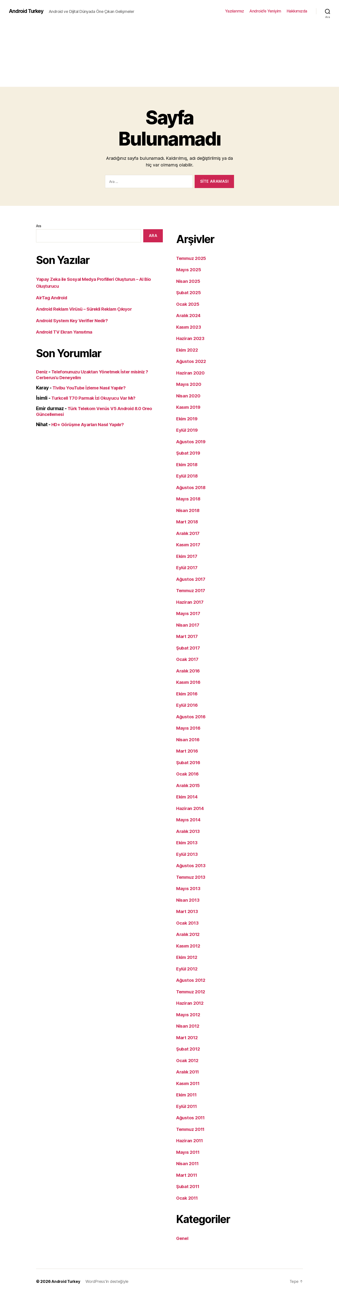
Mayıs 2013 (189, 888)
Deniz (42, 372)
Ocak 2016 (188, 774)
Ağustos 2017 (191, 579)
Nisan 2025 (188, 281)
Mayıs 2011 (188, 1152)
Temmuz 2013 (192, 877)
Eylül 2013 (187, 854)
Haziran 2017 (190, 602)
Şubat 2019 (189, 453)
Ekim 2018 (188, 464)
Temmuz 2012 (192, 991)
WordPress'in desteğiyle (108, 1281)
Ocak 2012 (188, 1060)
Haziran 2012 (190, 1003)
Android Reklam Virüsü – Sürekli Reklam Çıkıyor (87, 309)
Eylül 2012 (187, 969)
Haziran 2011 (190, 1140)
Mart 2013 (187, 911)
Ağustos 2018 (192, 487)
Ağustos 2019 (192, 441)
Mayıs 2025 (189, 269)
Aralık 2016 (189, 671)
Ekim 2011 (187, 1095)
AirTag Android (52, 297)
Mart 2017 (187, 636)
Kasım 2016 (189, 682)
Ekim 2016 (188, 694)
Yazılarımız (234, 11)
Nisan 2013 (188, 900)
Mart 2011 (187, 1175)
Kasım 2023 (189, 327)
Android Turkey (27, 11)
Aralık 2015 (189, 785)
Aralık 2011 (188, 1072)
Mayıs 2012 (189, 1014)
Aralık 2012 (189, 934)
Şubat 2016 (189, 762)
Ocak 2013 (188, 923)
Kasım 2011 (189, 1083)
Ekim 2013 (187, 842)
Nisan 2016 (188, 739)
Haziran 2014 (190, 808)
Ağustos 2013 (191, 865)
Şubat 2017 (188, 648)
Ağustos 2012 (191, 980)
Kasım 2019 (189, 407)
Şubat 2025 (189, 292)
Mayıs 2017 (189, 613)
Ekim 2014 (188, 797)
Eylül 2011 (187, 1106)
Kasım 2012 (189, 946)
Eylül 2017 (187, 567)
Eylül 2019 (187, 430)
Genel (182, 1238)
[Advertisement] (169, 55)
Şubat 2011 (188, 1186)
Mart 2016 (187, 751)
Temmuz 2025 (192, 258)
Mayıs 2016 (189, 728)
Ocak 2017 (188, 659)
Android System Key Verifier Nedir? (75, 320)
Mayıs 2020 (189, 384)
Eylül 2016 (187, 705)
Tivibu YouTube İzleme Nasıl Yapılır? (91, 388)
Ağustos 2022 (192, 361)
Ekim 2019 (188, 418)
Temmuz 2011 (191, 1129)
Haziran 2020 (191, 373)
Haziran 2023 (191, 338)
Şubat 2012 (188, 1049)
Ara (38, 226)
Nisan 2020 (188, 396)
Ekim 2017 (187, 556)
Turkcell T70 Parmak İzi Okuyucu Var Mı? (95, 398)
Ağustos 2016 (192, 716)
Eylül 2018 (187, 476)
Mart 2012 (187, 1037)
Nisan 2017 (188, 625)
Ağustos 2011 (191, 1117)
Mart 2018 (187, 521)
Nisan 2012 (188, 1026)
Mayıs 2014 (189, 819)
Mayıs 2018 (189, 499)
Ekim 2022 (188, 350)
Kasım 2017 (189, 544)
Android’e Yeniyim (265, 11)
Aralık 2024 (189, 315)
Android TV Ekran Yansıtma (66, 332)
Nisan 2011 (188, 1163)
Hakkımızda (297, 11)
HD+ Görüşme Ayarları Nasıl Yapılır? (90, 424)
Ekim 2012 (187, 957)
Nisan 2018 (188, 510)
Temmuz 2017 (192, 590)
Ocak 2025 (188, 304)
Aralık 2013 (189, 831)
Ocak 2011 (187, 1198)
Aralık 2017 (189, 533)
